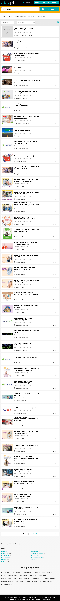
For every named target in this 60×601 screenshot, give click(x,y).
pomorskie (4, 561)
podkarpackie (35, 555)
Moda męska (27, 572)
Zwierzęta (33, 575)
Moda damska (16, 572)
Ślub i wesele (18, 578)
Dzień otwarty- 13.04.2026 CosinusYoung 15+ (23, 319)
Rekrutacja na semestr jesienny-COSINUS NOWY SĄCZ (25, 105)
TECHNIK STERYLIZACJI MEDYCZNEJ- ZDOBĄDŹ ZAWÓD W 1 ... (27, 205)
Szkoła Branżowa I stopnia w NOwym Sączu (27, 331)
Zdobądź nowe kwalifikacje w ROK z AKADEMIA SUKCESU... (26, 243)
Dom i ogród (24, 575)
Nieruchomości (47, 572)
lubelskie (3, 559)
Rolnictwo (27, 578)
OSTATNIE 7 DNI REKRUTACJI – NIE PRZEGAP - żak (26, 508)
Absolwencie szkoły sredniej (24, 156)
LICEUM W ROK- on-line (22, 131)
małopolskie (5, 553)
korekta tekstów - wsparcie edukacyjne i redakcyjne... (23, 470)
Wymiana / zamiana (46, 581)
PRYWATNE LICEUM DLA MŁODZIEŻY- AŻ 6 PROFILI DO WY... (26, 231)
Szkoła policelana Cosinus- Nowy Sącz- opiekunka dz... (25, 142)
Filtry (5, 22)
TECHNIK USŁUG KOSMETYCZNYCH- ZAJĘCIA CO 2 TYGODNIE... (26, 180)
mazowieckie (5, 557)
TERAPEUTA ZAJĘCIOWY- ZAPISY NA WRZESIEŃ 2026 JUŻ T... (26, 193)
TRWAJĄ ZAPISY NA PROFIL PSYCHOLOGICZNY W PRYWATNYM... (24, 457)
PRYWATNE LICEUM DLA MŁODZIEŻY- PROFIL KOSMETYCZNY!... (22, 368)
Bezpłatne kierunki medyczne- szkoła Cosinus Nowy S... (24, 382)
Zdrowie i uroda (12, 575)
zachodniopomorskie (37, 557)
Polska (3, 548)
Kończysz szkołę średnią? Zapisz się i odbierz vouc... (25, 54)
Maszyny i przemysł (50, 578)
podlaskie (4, 551)
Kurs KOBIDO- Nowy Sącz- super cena (25, 79)
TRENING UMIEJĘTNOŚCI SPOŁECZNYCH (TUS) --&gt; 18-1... (26, 218)
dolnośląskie (5, 555)
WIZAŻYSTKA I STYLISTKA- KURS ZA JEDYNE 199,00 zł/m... (27, 281)
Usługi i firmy (37, 578)
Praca (3, 575)
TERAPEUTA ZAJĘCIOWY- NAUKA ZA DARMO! (27, 256)
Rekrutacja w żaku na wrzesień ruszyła (25, 42)
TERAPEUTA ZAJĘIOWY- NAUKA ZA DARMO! (26, 306)
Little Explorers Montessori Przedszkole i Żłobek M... (23, 29)
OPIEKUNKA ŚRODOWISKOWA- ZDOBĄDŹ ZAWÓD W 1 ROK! (24, 483)
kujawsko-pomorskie (37, 553)
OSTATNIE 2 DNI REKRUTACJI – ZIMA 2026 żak (27, 394)
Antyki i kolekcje (6, 578)
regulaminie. (46, 599)
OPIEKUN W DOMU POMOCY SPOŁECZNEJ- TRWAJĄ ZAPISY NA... (27, 294)
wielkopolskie (34, 551)
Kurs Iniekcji (18, 68)
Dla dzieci (37, 572)
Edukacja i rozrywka (20, 16)
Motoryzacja (5, 572)
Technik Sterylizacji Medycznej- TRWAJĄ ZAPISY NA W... (25, 268)
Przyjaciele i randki (6, 584)
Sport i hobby (20, 581)
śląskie (33, 559)
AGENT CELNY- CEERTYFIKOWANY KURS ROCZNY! (26, 520)
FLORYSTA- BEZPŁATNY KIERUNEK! (26, 446)
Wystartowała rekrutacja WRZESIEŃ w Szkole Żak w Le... (26, 168)
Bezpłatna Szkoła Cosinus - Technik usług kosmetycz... (26, 117)
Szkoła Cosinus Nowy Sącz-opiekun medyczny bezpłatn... (26, 92)
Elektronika (42, 575)
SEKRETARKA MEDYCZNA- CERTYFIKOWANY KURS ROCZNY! (25, 495)
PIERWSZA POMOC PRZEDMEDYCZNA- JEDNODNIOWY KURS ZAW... (26, 419)
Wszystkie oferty (6, 16)
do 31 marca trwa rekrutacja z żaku (26, 408)
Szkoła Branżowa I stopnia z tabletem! (24, 344)
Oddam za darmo (32, 581)
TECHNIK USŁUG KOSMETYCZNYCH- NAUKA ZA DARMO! (26, 432)
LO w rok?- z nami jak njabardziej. (25, 358)
